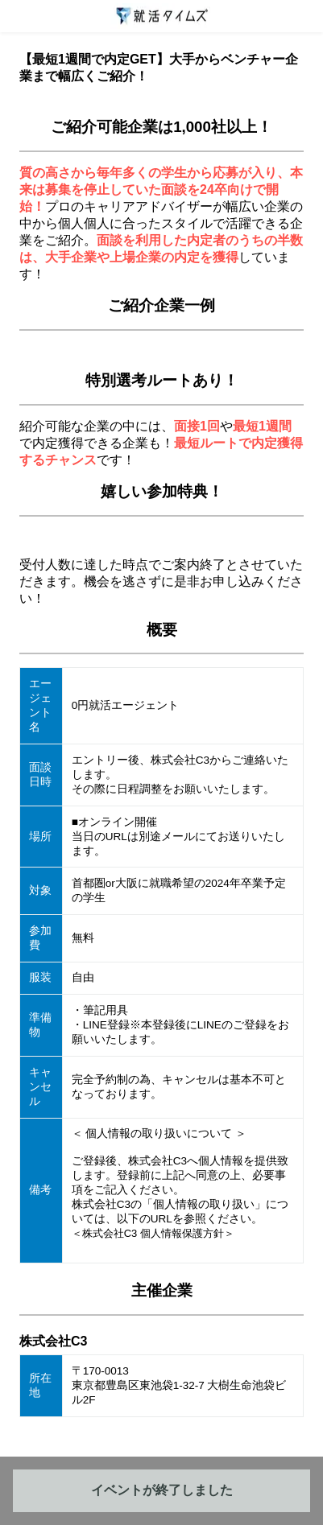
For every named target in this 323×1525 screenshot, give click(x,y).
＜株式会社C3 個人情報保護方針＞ (153, 1233)
